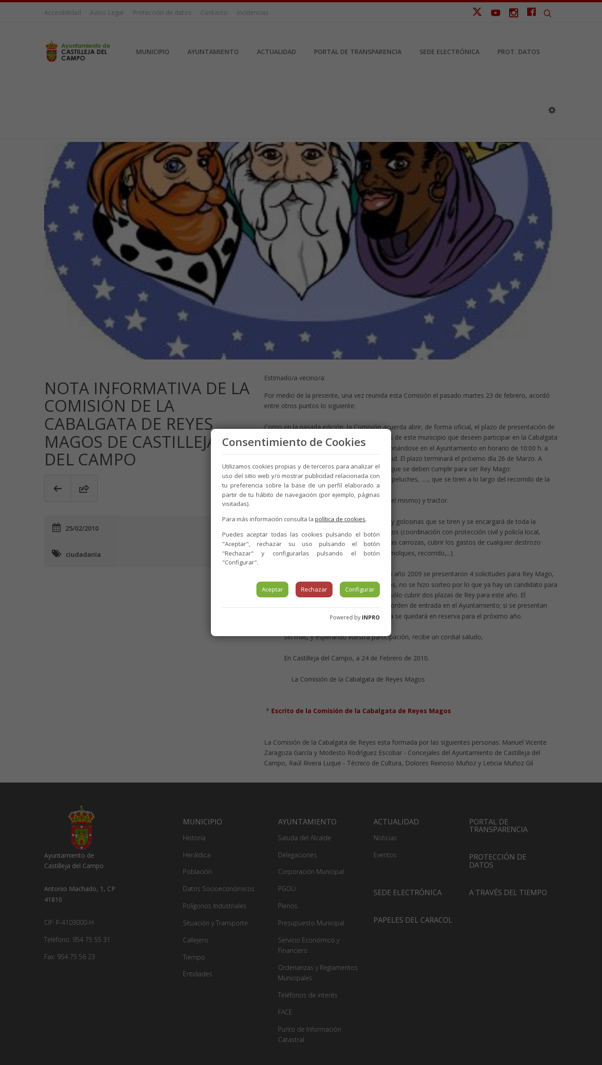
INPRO (371, 617)
